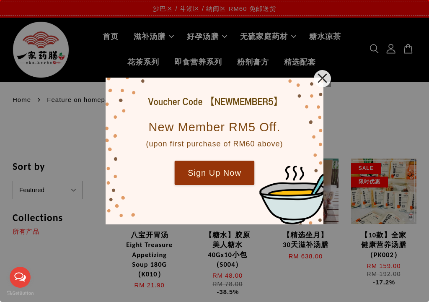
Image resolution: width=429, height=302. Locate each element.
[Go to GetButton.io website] (20, 293)
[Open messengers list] (20, 277)
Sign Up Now (214, 172)
